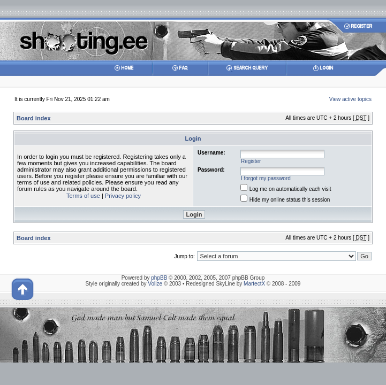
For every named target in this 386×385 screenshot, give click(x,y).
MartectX (254, 284)
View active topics (350, 99)
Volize (155, 284)
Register (251, 161)
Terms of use (83, 195)
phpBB (159, 278)
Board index (34, 118)
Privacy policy (123, 195)
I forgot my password (266, 178)
